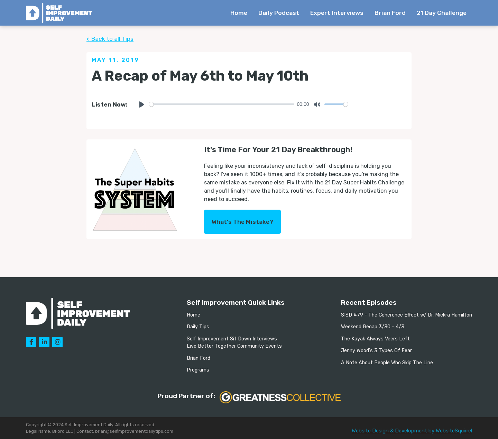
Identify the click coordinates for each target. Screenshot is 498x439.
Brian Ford (390, 12)
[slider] (221, 104)
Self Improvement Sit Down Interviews (232, 339)
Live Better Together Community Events (234, 346)
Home (238, 12)
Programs (198, 370)
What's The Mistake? (242, 221)
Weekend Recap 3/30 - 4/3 (372, 327)
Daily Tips (198, 327)
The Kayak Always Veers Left (375, 339)
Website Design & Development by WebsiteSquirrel (412, 431)
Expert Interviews (336, 12)
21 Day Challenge (442, 12)
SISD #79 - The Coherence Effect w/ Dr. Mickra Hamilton (406, 315)
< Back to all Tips (109, 38)
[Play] (141, 104)
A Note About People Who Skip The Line (387, 363)
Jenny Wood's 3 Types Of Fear (376, 351)
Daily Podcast (278, 12)
